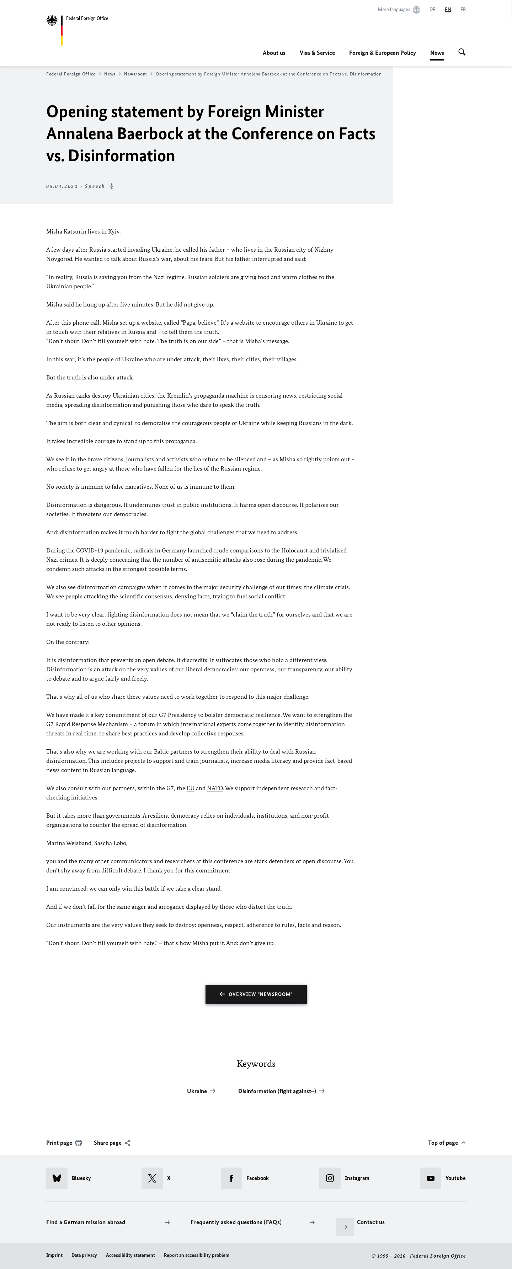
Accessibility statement (130, 1255)
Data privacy (84, 1255)
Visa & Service (317, 52)
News (437, 53)
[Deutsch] (433, 9)
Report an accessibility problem (196, 1255)
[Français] (463, 9)
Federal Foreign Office (73, 74)
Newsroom (138, 74)
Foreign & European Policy (382, 52)
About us (274, 52)
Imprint (54, 1255)
